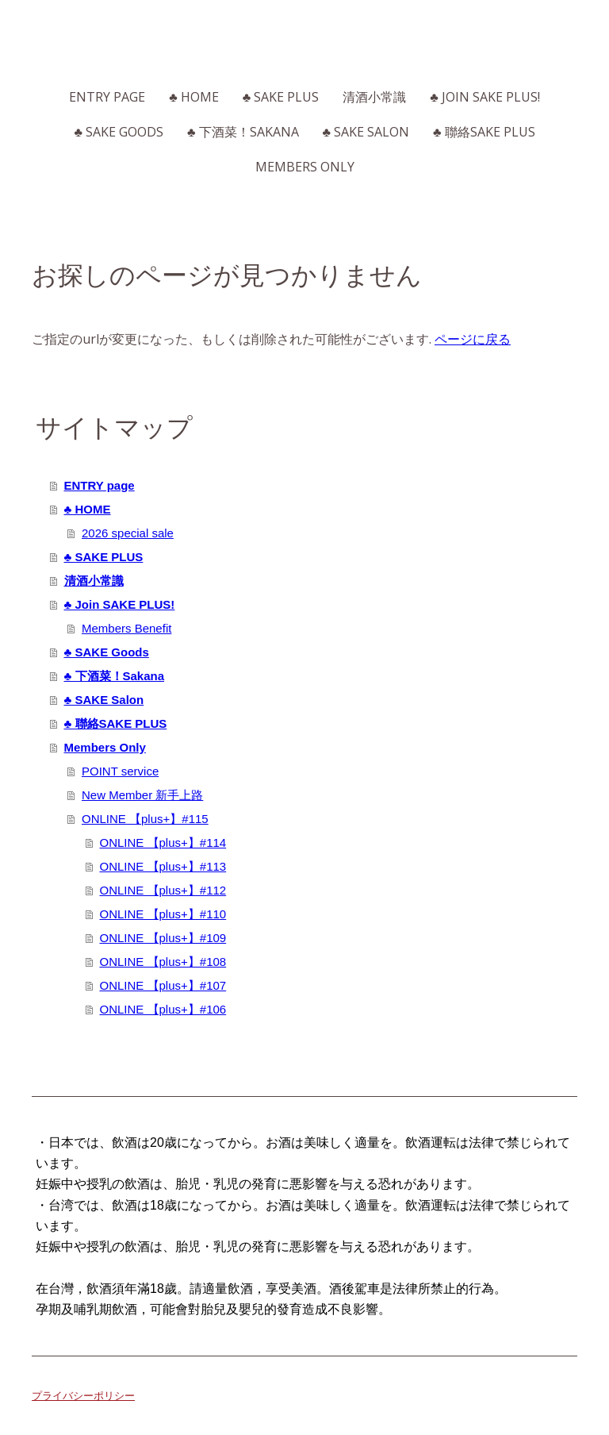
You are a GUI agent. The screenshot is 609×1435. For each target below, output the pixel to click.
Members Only (304, 166)
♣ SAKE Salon (366, 131)
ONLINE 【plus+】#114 (163, 842)
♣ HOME (194, 97)
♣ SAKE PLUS (281, 97)
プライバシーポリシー (83, 1395)
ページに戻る (473, 339)
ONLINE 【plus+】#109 (163, 937)
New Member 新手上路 (142, 795)
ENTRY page (107, 97)
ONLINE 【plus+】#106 (163, 1009)
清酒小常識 (374, 97)
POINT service (120, 771)
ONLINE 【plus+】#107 (163, 985)
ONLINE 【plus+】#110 (163, 914)
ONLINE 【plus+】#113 (163, 866)
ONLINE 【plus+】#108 (163, 961)
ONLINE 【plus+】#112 (163, 890)
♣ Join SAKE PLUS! (485, 97)
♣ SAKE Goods (119, 131)
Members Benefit (126, 628)
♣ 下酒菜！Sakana (243, 131)
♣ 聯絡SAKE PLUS (484, 131)
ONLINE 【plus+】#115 (145, 818)
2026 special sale (128, 533)
